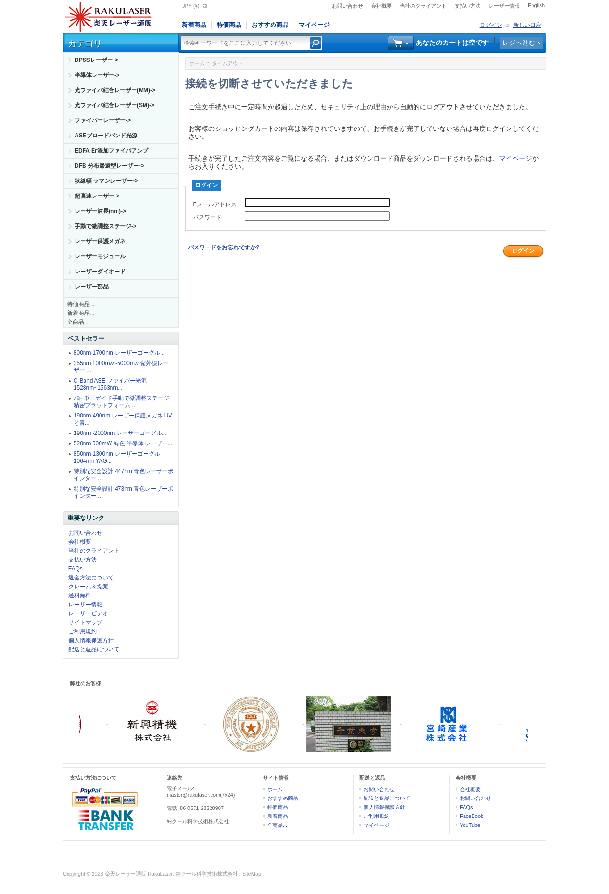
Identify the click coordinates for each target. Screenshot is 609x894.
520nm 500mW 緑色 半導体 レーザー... (123, 443)
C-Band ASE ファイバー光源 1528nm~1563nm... (110, 384)
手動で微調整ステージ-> (105, 226)
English (536, 5)
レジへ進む (518, 42)
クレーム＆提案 (88, 586)
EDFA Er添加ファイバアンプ (111, 150)
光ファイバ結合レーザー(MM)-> (115, 90)
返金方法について (91, 577)
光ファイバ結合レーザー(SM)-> (114, 105)
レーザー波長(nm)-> (100, 211)
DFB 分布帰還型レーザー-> (109, 165)
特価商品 (229, 24)
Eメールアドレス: (215, 204)
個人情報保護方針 (91, 640)
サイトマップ (85, 622)
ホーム (197, 63)
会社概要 (381, 6)
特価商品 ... (81, 304)
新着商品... (80, 313)
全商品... (78, 322)
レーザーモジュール (100, 256)
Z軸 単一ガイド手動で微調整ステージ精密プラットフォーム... (121, 402)
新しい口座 (527, 25)
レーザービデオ (88, 613)
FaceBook (471, 816)
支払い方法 (468, 6)
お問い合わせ (347, 6)
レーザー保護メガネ (100, 241)
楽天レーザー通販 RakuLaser (139, 874)
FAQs (75, 568)
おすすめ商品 (270, 24)
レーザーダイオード (100, 271)
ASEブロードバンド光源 (106, 135)
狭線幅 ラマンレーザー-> (106, 181)
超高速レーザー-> (97, 196)
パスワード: (208, 217)
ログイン (491, 25)
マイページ (314, 24)
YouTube (470, 825)
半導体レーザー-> (97, 75)
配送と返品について (93, 649)
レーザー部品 (92, 286)
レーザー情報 (504, 6)
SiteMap (251, 874)
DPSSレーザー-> (96, 60)
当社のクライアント (423, 6)
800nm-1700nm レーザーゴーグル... (119, 352)
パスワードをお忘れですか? (223, 247)
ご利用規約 (82, 631)
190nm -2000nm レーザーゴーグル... (120, 433)
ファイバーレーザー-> (103, 120)
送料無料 (79, 595)
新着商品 (194, 24)
